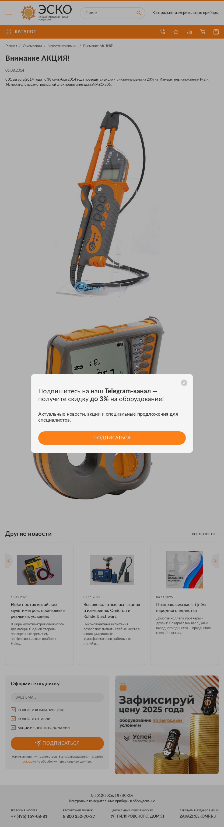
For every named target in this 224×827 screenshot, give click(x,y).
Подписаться (111, 438)
